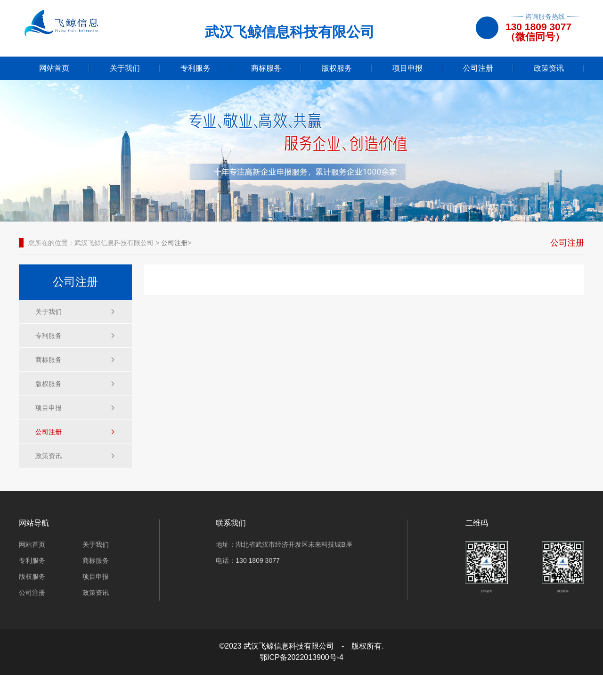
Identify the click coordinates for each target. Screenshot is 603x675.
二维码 (476, 523)
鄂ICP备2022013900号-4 (301, 657)
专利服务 (195, 68)
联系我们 (231, 523)
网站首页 (54, 68)
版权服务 (337, 68)
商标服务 (266, 68)
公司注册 (478, 68)
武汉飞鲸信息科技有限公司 (114, 243)
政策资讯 (549, 68)
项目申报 (407, 68)
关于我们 (125, 68)
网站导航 (34, 523)
